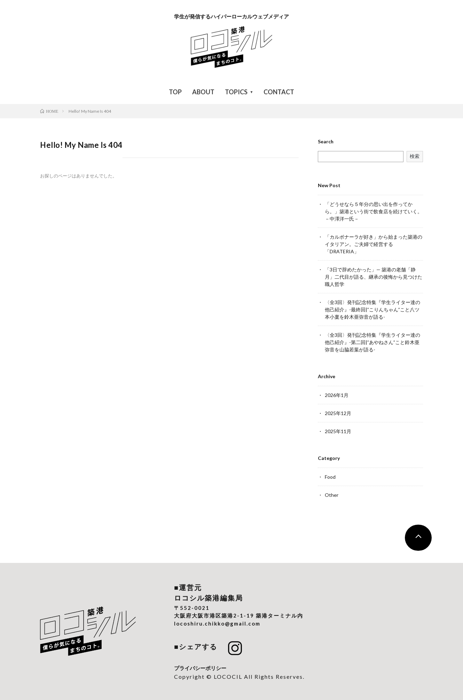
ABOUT (203, 92)
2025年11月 (338, 431)
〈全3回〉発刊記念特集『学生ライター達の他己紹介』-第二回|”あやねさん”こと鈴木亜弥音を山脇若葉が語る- (372, 342)
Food (330, 477)
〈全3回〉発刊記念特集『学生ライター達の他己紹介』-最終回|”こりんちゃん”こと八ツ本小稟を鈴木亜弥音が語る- (372, 309)
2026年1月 (336, 395)
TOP (175, 92)
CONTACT (279, 92)
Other (331, 495)
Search (325, 141)
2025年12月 (338, 413)
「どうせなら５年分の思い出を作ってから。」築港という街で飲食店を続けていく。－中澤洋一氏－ (373, 211)
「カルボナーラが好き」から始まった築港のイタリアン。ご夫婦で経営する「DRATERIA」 (373, 244)
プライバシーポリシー (200, 668)
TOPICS (236, 92)
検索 (414, 156)
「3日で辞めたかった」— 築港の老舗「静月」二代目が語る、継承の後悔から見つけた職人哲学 (373, 277)
